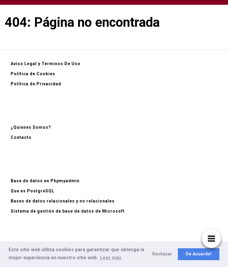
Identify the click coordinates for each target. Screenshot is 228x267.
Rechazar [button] (162, 254)
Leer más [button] (110, 257)
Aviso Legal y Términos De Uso (45, 63)
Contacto (21, 137)
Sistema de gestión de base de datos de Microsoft (68, 211)
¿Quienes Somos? (31, 127)
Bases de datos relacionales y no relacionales (63, 201)
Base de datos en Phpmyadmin (45, 180)
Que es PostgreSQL (32, 191)
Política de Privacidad (36, 83)
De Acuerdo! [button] (198, 254)
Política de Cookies (33, 73)
